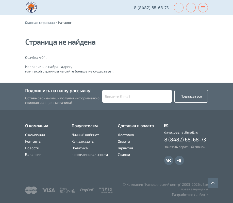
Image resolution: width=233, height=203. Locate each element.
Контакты (33, 141)
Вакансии (33, 154)
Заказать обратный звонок (184, 147)
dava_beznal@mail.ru (181, 132)
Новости (32, 148)
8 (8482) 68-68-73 (151, 7)
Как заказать (83, 141)
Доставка (126, 135)
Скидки (124, 154)
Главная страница (40, 22)
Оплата (124, 141)
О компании (35, 135)
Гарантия (125, 148)
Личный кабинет (85, 135)
